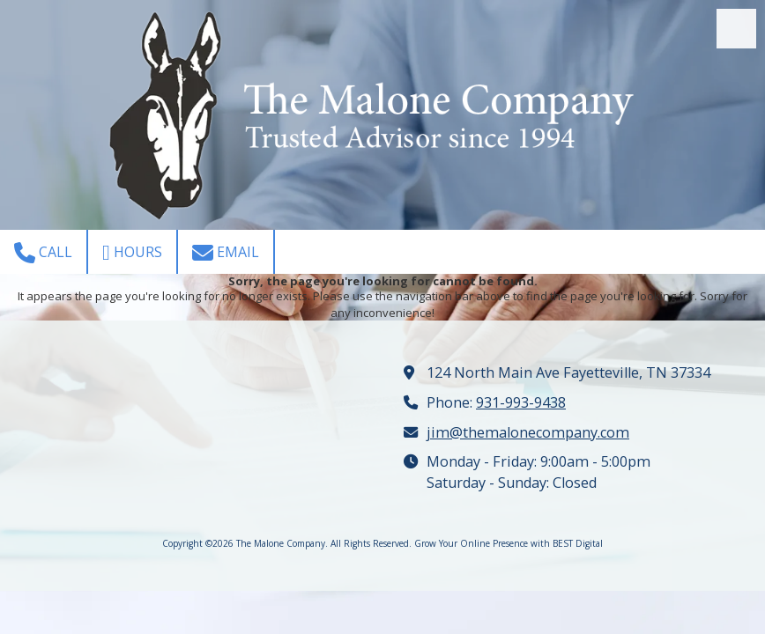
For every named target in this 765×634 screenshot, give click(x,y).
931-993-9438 (521, 402)
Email (225, 252)
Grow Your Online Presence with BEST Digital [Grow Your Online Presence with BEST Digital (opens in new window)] (508, 543)
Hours (132, 252)
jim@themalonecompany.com (528, 432)
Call (43, 252)
